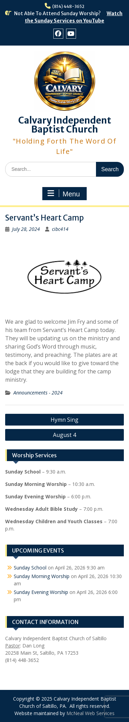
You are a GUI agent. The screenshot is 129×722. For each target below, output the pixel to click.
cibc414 (60, 229)
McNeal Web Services (90, 713)
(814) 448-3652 (68, 6)
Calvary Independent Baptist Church (64, 125)
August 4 (64, 435)
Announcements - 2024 (38, 392)
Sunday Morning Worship (41, 576)
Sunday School (30, 567)
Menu (63, 193)
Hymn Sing (64, 419)
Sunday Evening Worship (41, 592)
